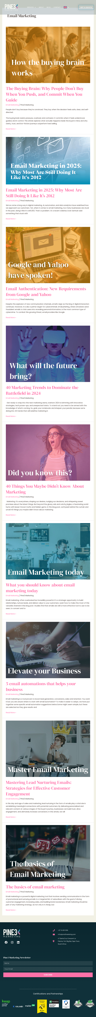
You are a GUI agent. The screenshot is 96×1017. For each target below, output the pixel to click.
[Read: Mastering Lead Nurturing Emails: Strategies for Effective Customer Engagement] (48, 748)
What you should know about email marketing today (40, 587)
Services (31, 7)
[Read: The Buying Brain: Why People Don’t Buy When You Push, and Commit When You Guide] (48, 54)
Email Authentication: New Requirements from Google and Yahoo (46, 291)
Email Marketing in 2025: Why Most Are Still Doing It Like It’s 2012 (44, 192)
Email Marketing (12, 104)
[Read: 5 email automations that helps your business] (48, 649)
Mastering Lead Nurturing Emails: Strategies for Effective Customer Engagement (38, 787)
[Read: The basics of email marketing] (48, 852)
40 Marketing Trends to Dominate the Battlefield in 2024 (42, 389)
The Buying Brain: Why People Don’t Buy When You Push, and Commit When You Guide (45, 93)
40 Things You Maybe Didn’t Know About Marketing (45, 488)
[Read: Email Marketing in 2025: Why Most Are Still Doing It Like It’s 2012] (48, 160)
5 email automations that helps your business (41, 686)
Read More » (11, 128)
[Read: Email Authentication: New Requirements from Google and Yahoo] (48, 254)
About (41, 7)
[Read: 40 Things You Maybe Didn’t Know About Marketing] (48, 451)
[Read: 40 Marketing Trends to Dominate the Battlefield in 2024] (48, 353)
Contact (57, 7)
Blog (48, 7)
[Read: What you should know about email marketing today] (48, 550)
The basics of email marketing (35, 886)
